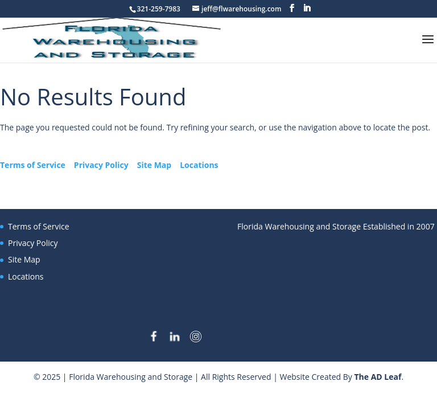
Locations (199, 164)
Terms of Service (32, 164)
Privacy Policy (101, 164)
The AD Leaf (377, 376)
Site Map (154, 164)
